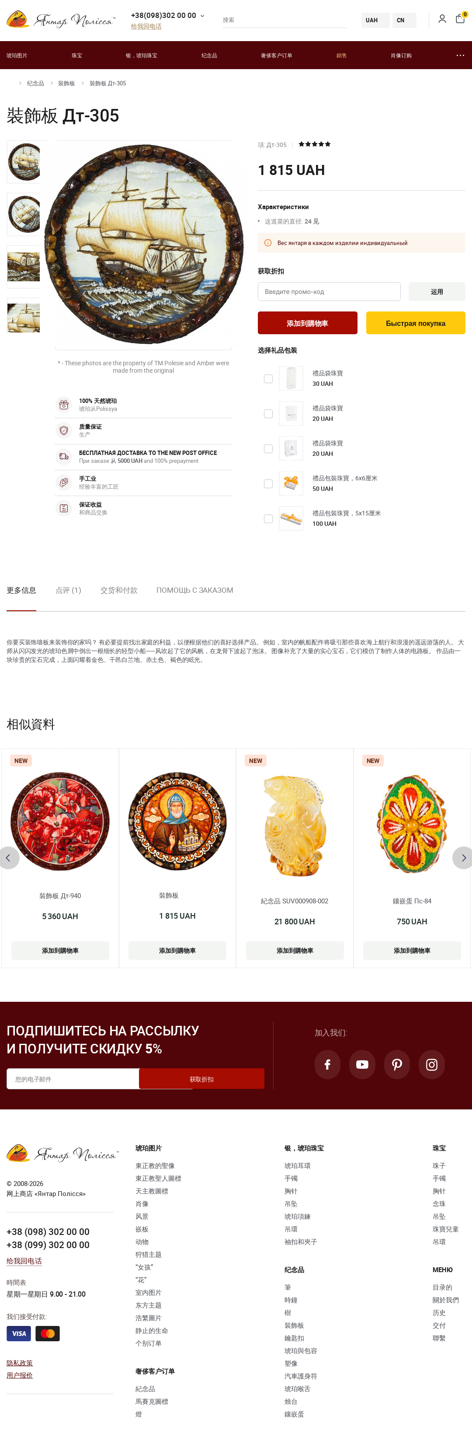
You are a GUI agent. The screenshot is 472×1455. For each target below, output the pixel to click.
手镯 (291, 1180)
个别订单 (148, 1345)
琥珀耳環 (298, 1167)
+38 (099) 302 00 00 (48, 1246)
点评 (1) (68, 592)
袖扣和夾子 (301, 1243)
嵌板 (142, 1231)
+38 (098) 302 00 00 (48, 1234)
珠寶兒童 (446, 1231)
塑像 (291, 1365)
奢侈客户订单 (276, 55)
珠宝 (77, 55)
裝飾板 (66, 83)
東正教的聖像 (155, 1167)
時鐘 (291, 1302)
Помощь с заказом (194, 592)
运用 (435, 292)
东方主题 (148, 1307)
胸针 (291, 1193)
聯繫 (439, 1340)
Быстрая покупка (416, 325)
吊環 (291, 1231)
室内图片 (148, 1294)
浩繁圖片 (148, 1319)
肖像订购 (401, 55)
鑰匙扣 (294, 1340)
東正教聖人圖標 (158, 1180)
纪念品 (209, 55)
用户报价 (20, 1376)
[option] (27, 162)
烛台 (291, 1403)
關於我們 (446, 1302)
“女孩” (144, 1269)
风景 (142, 1218)
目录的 (442, 1289)
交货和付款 (119, 592)
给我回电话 (146, 26)
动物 (142, 1243)
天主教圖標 (151, 1193)
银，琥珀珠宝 (141, 55)
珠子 (439, 1167)
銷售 (342, 55)
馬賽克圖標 (151, 1403)
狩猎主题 (148, 1256)
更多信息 (21, 592)
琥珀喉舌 (298, 1390)
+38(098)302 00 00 (163, 15)
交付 (439, 1327)
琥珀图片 (17, 55)
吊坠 (291, 1205)
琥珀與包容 (301, 1352)
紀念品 (145, 1390)
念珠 (439, 1205)
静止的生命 (151, 1332)
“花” (140, 1281)
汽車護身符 (301, 1378)
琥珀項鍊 (298, 1218)
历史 (439, 1314)
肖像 (142, 1205)
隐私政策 (20, 1364)
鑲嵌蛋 (294, 1416)
